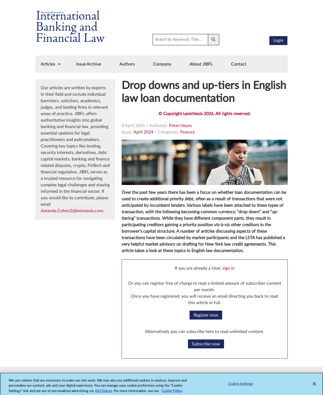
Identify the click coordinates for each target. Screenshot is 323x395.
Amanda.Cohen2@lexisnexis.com (72, 211)
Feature (187, 132)
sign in (228, 268)
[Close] (314, 387)
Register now (206, 315)
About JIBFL (201, 64)
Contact (238, 64)
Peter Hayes (180, 125)
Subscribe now (206, 344)
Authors (127, 64)
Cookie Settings (240, 387)
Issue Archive (88, 64)
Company (162, 64)
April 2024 (143, 132)
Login (278, 40)
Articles (48, 64)
